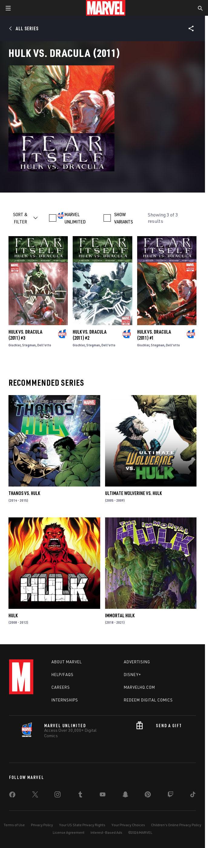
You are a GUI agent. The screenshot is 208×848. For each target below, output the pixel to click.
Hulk (13, 615)
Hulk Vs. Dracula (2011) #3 (25, 335)
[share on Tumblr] (80, 796)
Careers (60, 687)
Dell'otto (44, 345)
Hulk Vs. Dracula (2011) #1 (154, 335)
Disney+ (132, 674)
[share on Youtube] (103, 796)
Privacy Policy (42, 825)
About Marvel (66, 661)
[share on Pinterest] (148, 796)
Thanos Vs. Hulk (24, 493)
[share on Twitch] (170, 796)
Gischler (14, 345)
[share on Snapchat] (125, 796)
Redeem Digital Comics (148, 700)
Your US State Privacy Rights (82, 825)
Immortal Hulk (119, 615)
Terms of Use (14, 825)
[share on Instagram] (57, 796)
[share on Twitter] (35, 796)
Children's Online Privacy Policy (176, 825)
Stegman (29, 345)
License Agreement (68, 832)
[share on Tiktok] (193, 796)
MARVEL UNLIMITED (75, 218)
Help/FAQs (62, 674)
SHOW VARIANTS (123, 218)
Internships (64, 700)
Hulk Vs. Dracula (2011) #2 (90, 335)
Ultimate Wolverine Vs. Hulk (133, 493)
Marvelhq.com (139, 687)
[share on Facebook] (12, 796)
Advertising (137, 661)
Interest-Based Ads (106, 832)
